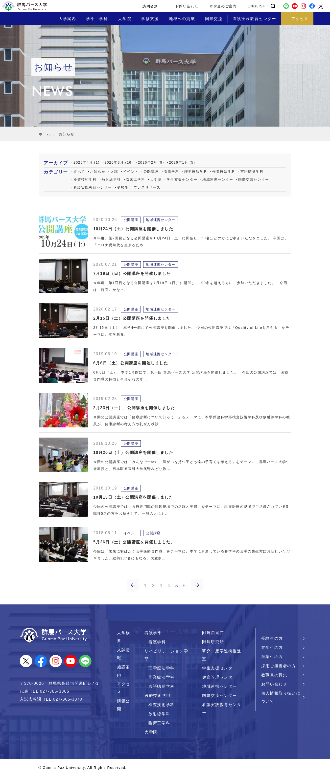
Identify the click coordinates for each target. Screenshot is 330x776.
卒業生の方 (272, 657)
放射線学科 (111, 179)
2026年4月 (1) (86, 162)
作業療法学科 (224, 172)
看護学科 (171, 172)
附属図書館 (213, 633)
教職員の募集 (274, 675)
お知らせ (97, 172)
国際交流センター (253, 179)
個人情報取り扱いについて (280, 697)
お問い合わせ (187, 6)
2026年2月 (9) (151, 162)
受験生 (123, 187)
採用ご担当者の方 (278, 666)
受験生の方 (272, 638)
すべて (79, 172)
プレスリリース (147, 187)
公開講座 (151, 172)
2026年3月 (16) (119, 162)
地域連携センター (217, 179)
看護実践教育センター (92, 187)
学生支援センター (181, 179)
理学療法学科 (196, 172)
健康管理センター (219, 677)
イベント (130, 172)
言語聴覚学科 (252, 172)
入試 (114, 172)
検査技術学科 (85, 179)
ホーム (44, 134)
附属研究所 (213, 642)
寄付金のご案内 (223, 6)
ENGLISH (257, 6)
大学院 (156, 179)
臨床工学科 (135, 179)
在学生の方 (272, 647)
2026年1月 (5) (182, 162)
